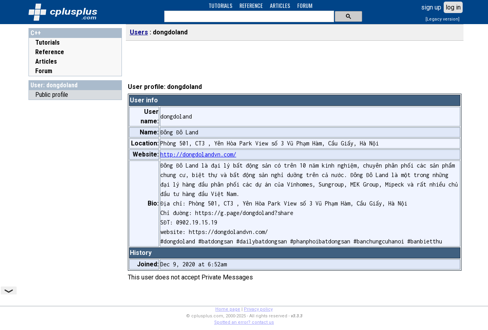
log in (453, 7)
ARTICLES (280, 5)
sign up (431, 7)
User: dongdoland (54, 85)
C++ (35, 33)
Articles (46, 61)
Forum (43, 71)
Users (139, 32)
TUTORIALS (220, 5)
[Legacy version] (442, 19)
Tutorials (47, 42)
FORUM (304, 5)
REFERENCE (251, 5)
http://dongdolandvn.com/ (198, 154)
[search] (248, 16)
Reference (49, 52)
